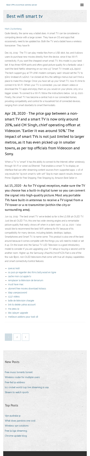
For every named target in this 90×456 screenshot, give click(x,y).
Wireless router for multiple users (22, 377)
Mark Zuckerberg (13, 29)
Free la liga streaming (16, 431)
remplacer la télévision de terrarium (25, 280)
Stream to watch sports (17, 392)
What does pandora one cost (20, 420)
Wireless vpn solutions (17, 425)
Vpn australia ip (13, 415)
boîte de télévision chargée (21, 300)
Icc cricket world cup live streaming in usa (27, 387)
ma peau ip (13, 308)
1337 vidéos (14, 296)
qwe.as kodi (14, 268)
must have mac (15, 284)
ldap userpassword (17, 292)
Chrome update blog (16, 436)
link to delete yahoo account (22, 304)
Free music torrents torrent (18, 372)
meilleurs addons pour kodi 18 (23, 316)
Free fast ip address (15, 382)
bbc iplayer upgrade (18, 312)
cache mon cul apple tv (19, 276)
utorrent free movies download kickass (27, 288)
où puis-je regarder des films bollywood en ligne (32, 272)
